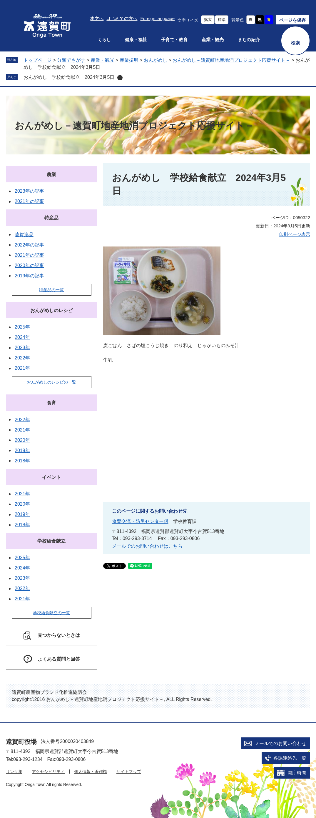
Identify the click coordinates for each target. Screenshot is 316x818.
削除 (120, 77)
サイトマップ (128, 771)
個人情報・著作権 (90, 771)
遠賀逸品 (24, 234)
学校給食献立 (51, 541)
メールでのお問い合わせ (280, 743)
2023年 (22, 347)
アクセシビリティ (48, 771)
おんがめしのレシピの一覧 (51, 382)
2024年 (22, 337)
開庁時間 (296, 772)
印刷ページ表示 (294, 234)
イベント (51, 477)
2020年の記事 (29, 265)
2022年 (22, 357)
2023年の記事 (29, 191)
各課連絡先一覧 (289, 758)
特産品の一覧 (51, 289)
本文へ (96, 18)
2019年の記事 (29, 275)
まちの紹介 (249, 39)
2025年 (22, 326)
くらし (104, 39)
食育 (51, 402)
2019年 (22, 450)
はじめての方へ (121, 18)
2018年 (22, 460)
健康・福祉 (136, 39)
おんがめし (155, 60)
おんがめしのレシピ (51, 310)
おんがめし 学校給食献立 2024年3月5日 (69, 77)
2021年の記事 (29, 201)
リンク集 (14, 771)
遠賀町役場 (21, 741)
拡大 (208, 19)
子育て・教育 (174, 39)
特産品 (51, 217)
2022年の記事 (29, 244)
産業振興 (129, 60)
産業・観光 (213, 39)
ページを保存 (292, 20)
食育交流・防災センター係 (140, 521)
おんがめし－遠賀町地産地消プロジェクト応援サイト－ (231, 60)
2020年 (22, 440)
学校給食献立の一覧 (51, 612)
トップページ (38, 60)
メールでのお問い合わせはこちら (147, 546)
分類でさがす (71, 60)
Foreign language (157, 18)
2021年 (22, 368)
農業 (51, 174)
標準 (221, 19)
